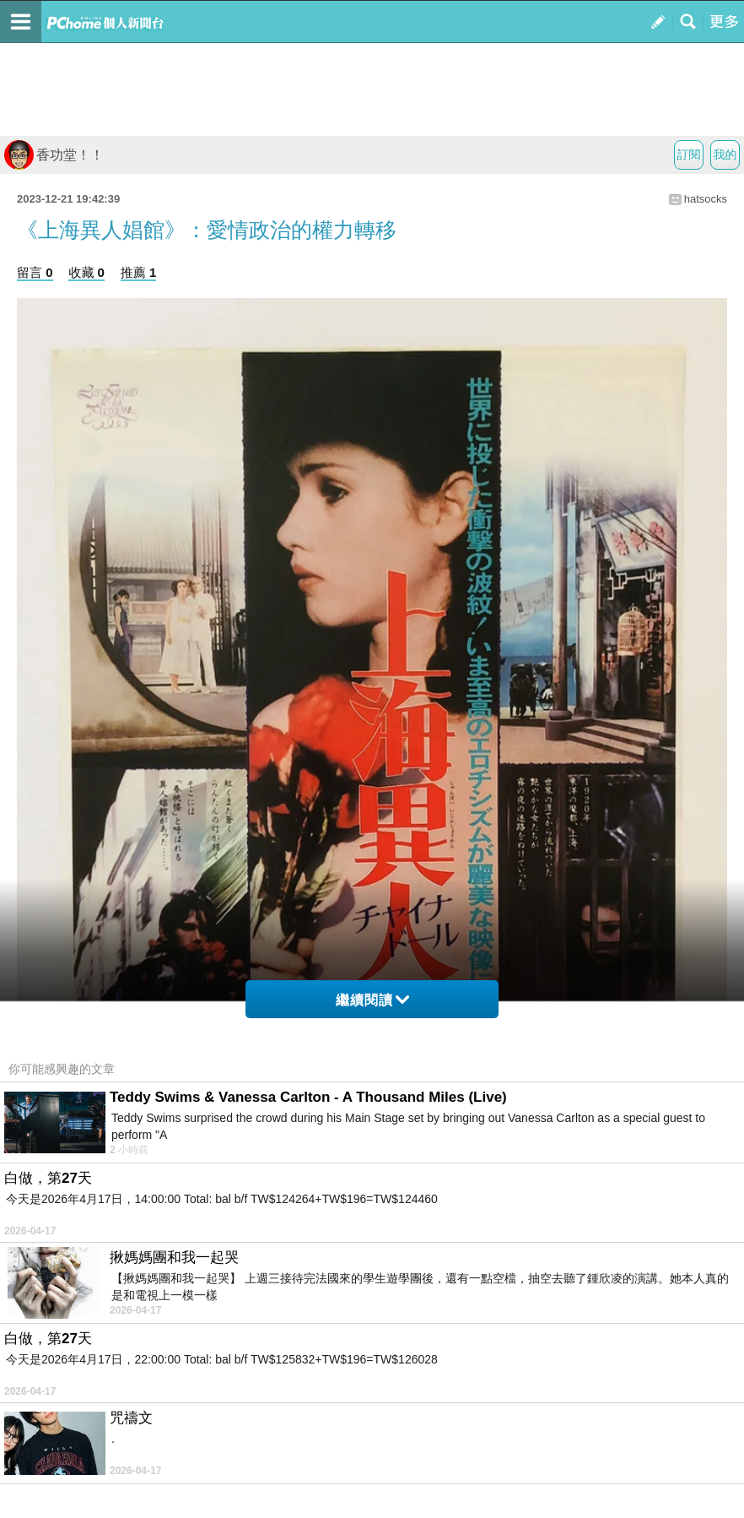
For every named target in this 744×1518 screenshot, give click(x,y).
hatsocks (705, 198)
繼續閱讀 (372, 1000)
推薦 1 (139, 272)
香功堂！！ (54, 155)
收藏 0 (86, 272)
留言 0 (35, 272)
